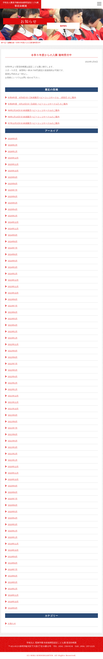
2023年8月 (12, 299)
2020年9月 (12, 486)
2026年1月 (12, 151)
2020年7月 (12, 499)
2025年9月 (12, 177)
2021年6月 (12, 434)
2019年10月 (13, 550)
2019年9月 (12, 556)
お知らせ (12, 623)
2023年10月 (13, 293)
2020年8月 (12, 492)
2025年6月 (12, 196)
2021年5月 (12, 441)
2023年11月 (13, 286)
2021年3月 (12, 447)
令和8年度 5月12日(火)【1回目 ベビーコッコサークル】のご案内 (38, 104)
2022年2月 (12, 383)
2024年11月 (13, 228)
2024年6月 (12, 254)
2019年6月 (12, 576)
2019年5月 (12, 582)
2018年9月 (12, 608)
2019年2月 (12, 589)
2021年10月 (13, 409)
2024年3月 (12, 267)
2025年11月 (13, 164)
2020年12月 (13, 466)
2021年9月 (12, 415)
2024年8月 (12, 241)
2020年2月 (12, 531)
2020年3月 (12, 524)
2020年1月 (12, 537)
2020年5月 (12, 511)
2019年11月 (13, 544)
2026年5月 (12, 138)
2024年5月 (12, 261)
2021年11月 (13, 402)
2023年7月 (12, 306)
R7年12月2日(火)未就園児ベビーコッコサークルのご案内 (33, 123)
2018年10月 (13, 601)
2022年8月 (12, 357)
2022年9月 (12, 351)
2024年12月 (13, 222)
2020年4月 (12, 518)
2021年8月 (12, 421)
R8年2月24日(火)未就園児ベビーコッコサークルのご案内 (33, 110)
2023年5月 (12, 319)
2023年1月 (12, 338)
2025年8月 (12, 183)
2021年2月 (12, 454)
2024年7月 (12, 248)
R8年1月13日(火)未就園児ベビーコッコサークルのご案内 (33, 117)
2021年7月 (12, 428)
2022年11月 (13, 344)
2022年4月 (12, 376)
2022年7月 (12, 364)
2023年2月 (12, 331)
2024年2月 (12, 273)
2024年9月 (12, 235)
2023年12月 (13, 280)
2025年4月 (12, 209)
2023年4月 (12, 325)
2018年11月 (13, 595)
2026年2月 (12, 145)
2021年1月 (12, 460)
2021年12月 (13, 396)
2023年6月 (12, 312)
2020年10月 (13, 479)
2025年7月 (12, 190)
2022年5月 (12, 370)
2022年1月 (12, 389)
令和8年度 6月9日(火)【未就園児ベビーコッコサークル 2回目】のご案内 (42, 97)
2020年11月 (13, 473)
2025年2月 (12, 216)
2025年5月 (12, 203)
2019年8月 (12, 563)
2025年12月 (13, 158)
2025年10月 (13, 171)
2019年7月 (12, 569)
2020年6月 (12, 505)
